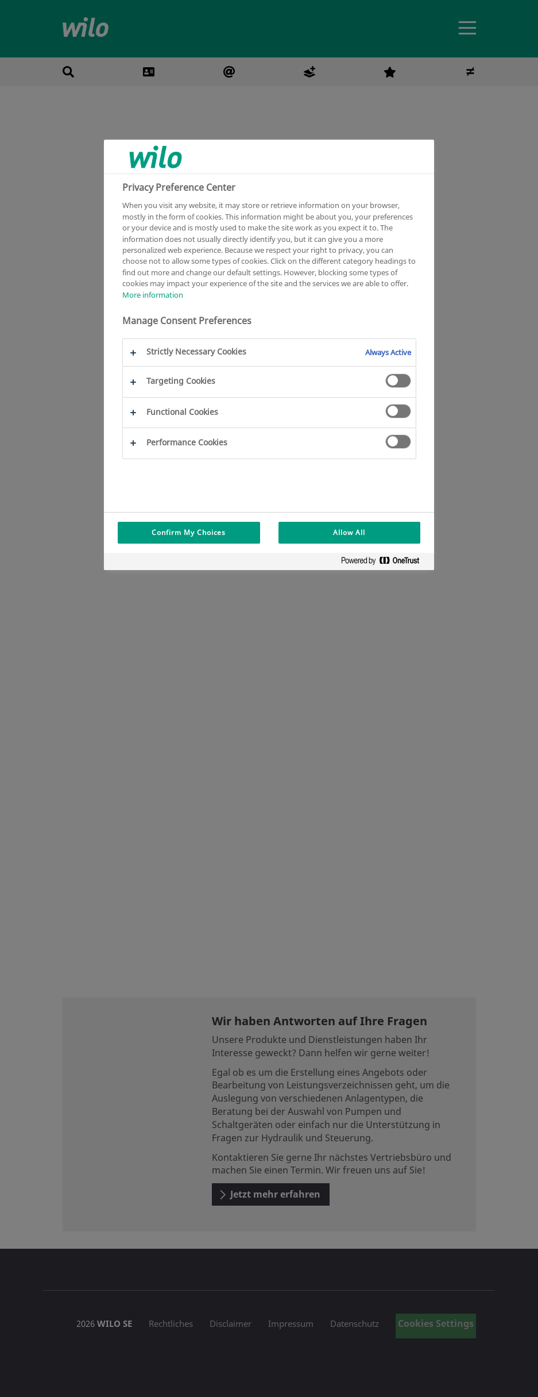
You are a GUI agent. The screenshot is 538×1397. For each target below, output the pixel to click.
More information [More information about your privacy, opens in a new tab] (152, 295)
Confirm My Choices (189, 532)
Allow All (349, 532)
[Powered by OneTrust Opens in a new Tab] (384, 563)
